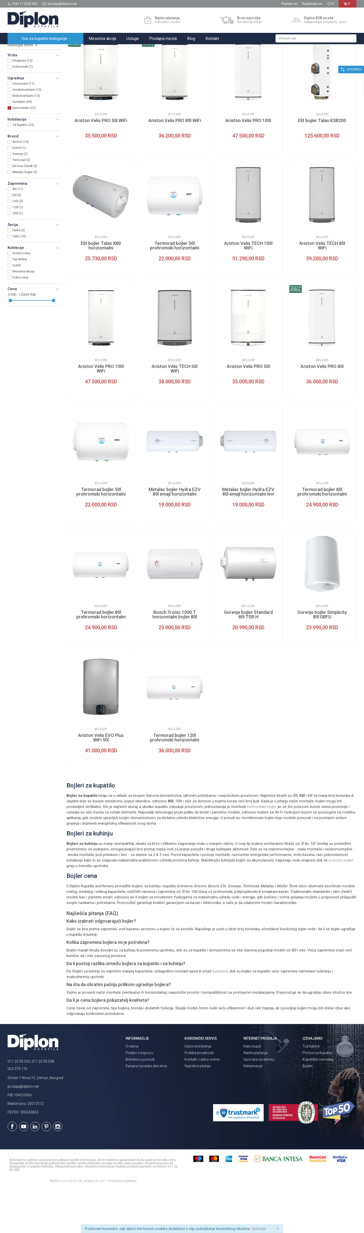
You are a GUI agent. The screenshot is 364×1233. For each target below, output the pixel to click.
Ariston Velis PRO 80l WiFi (174, 164)
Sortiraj (255, 60)
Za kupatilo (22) (23, 169)
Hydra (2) (18, 274)
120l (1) (17, 251)
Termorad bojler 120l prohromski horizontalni (174, 781)
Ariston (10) (20, 186)
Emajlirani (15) (22, 105)
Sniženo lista (21, 297)
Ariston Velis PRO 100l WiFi (101, 412)
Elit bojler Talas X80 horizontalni (101, 289)
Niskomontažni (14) (26, 140)
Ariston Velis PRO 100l (248, 164)
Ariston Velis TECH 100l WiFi (248, 289)
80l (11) (17, 233)
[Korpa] (347, 6)
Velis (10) (19, 280)
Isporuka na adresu (258, 1104)
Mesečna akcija (23, 315)
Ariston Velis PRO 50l (248, 410)
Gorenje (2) (20, 198)
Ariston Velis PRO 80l (322, 410)
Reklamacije (253, 1110)
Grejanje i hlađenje (73, 50)
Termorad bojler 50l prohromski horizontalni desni (174, 292)
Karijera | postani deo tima (146, 1110)
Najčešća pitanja (197, 1110)
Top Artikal (19, 303)
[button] (316, 38)
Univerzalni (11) (23, 128)
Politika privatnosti (199, 1097)
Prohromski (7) (22, 111)
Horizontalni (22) (24, 152)
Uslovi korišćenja (198, 1090)
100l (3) (17, 245)
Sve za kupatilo (45, 50)
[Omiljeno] (330, 4)
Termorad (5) (21, 204)
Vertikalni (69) (22, 146)
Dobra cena (20, 321)
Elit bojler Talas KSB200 (322, 164)
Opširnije (259, 1228)
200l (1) (17, 257)
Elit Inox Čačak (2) (24, 210)
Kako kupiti (252, 1090)
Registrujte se (312, 4)
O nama (132, 1090)
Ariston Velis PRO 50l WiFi (101, 164)
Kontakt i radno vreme (202, 1104)
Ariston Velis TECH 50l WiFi (174, 412)
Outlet (16, 309)
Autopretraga (234, 60)
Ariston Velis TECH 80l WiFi (322, 289)
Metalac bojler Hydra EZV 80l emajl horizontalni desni (175, 538)
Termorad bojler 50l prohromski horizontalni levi (101, 538)
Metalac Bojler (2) (24, 216)
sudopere (220, 1015)
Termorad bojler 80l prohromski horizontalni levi (322, 538)
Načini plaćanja (255, 1097)
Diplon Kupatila (19, 50)
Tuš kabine (311, 1090)
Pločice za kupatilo (317, 1097)
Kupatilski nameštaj (318, 1104)
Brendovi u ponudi (140, 1104)
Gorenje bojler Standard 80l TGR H (248, 658)
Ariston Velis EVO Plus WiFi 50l (101, 781)
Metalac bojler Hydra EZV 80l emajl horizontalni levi (248, 536)
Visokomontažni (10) (26, 134)
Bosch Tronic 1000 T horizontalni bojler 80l (174, 658)
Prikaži (302, 60)
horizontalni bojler (262, 851)
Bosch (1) (19, 192)
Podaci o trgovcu (139, 1097)
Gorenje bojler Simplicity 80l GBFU (322, 658)
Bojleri (16, 75)
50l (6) (16, 239)
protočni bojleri (341, 904)
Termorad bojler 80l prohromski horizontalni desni (101, 661)
